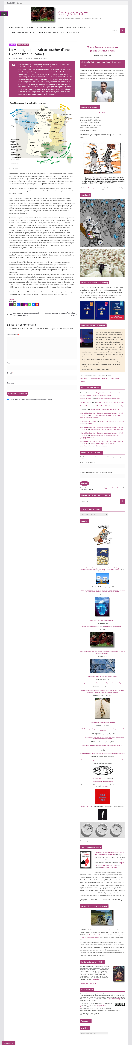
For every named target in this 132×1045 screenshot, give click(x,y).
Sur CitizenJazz (73, 33)
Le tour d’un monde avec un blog (50, 28)
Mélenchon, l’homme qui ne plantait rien (102, 436)
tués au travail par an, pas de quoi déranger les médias (23, 314)
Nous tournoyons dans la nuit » (80, 27)
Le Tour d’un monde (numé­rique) (98, 935)
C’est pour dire (73, 13)
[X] (22, 304)
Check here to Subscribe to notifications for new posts (29, 399)
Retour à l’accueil (16, 28)
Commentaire (13, 335)
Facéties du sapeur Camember (93, 188)
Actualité (12, 45)
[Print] (37, 304)
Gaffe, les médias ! (23, 45)
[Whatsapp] (29, 304)
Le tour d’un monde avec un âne (21, 33)
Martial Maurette (86, 406)
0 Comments (43, 58)
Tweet (11, 299)
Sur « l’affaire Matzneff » (48, 33)
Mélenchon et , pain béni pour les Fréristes (107, 429)
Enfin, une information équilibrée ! (108, 399)
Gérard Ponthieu (25, 58)
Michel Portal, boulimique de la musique (110, 402)
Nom (9, 363)
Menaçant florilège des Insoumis (102, 444)
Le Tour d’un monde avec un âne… (89, 937)
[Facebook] (18, 304)
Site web (10, 383)
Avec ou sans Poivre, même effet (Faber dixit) (61, 314)
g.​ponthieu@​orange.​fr (111, 488)
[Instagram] (26, 304)
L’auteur (30, 28)
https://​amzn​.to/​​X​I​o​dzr (109, 868)
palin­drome (105, 786)
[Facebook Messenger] (33, 304)
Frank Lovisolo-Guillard (88, 421)
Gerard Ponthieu (86, 399)
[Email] (14, 304)
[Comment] (11, 304)
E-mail (10, 373)
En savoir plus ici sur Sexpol (88, 983)
